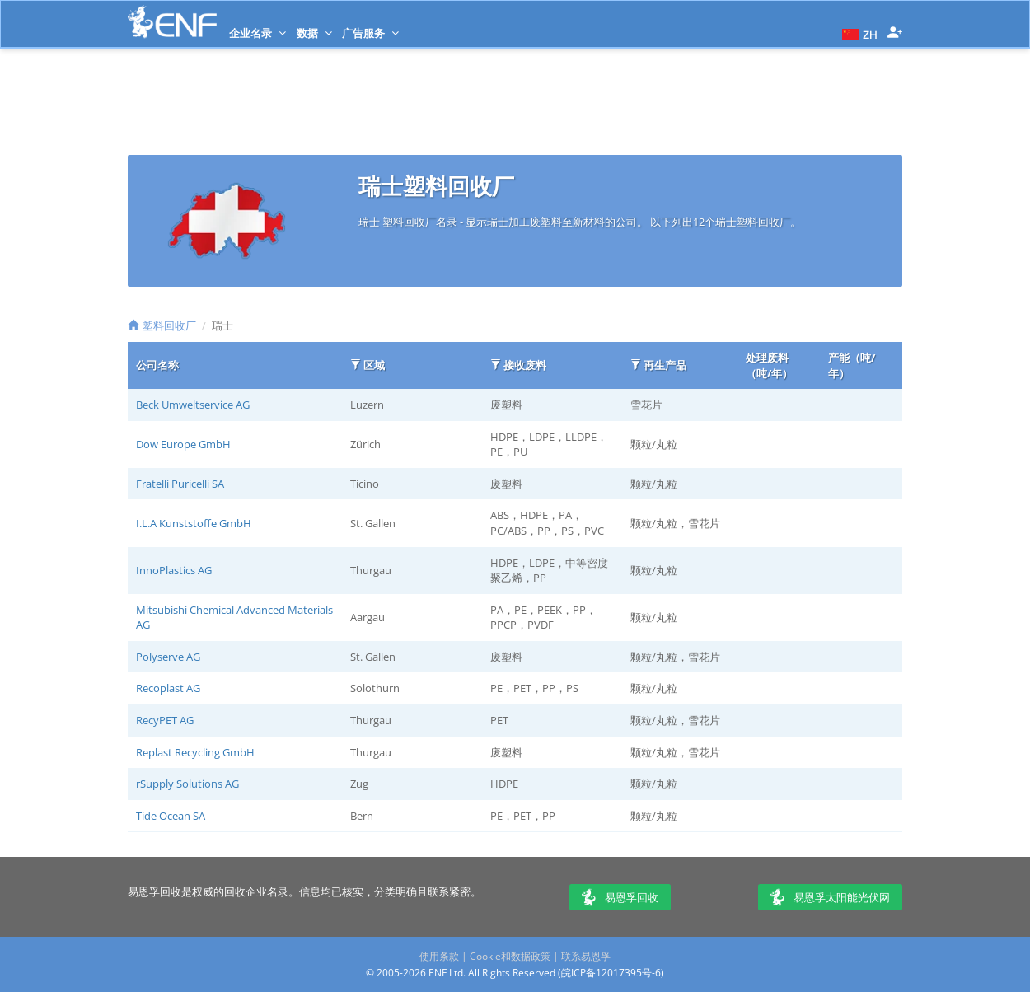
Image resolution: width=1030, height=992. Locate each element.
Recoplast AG (168, 688)
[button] (858, 33)
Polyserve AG (168, 656)
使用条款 (439, 956)
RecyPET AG (165, 720)
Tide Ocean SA (170, 815)
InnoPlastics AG (174, 570)
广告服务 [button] (370, 33)
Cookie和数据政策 (510, 956)
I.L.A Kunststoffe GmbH (193, 523)
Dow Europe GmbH (183, 444)
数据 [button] (314, 33)
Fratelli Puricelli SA (180, 483)
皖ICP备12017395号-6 (611, 973)
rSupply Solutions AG (187, 783)
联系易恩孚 (586, 956)
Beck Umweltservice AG (193, 404)
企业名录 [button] (257, 33)
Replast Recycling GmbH (195, 752)
